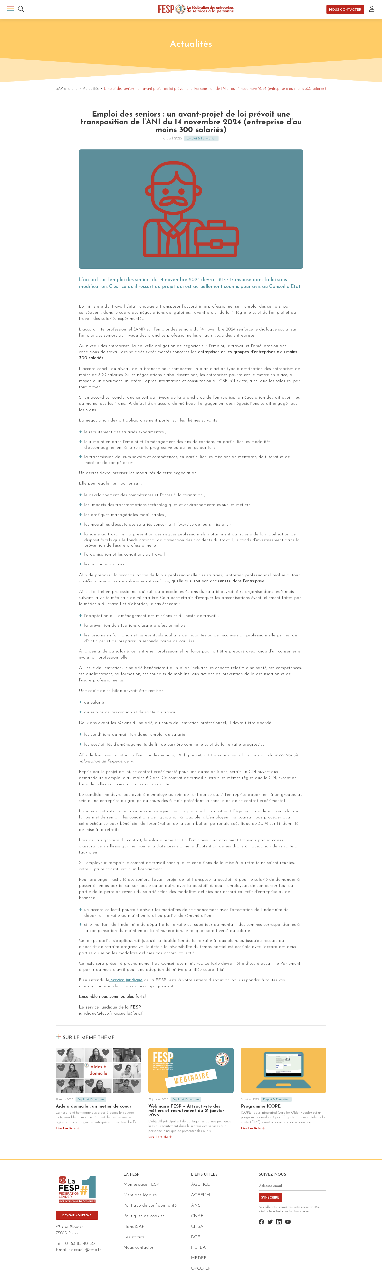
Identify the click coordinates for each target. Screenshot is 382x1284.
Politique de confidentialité (150, 1205)
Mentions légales (140, 1195)
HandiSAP (134, 1226)
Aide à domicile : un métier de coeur (93, 1106)
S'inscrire (270, 1198)
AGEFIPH (200, 1195)
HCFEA (198, 1247)
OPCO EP (200, 1268)
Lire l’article (66, 1128)
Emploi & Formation (201, 138)
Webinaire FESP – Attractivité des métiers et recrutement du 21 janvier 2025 (186, 1111)
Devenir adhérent (76, 1215)
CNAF (197, 1216)
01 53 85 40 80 (80, 1243)
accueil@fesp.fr (86, 1249)
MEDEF (198, 1258)
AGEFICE (200, 1184)
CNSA (197, 1226)
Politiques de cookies (144, 1216)
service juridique (126, 980)
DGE (196, 1237)
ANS (196, 1205)
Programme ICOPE (261, 1106)
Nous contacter (345, 9)
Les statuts (134, 1237)
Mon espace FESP (141, 1184)
